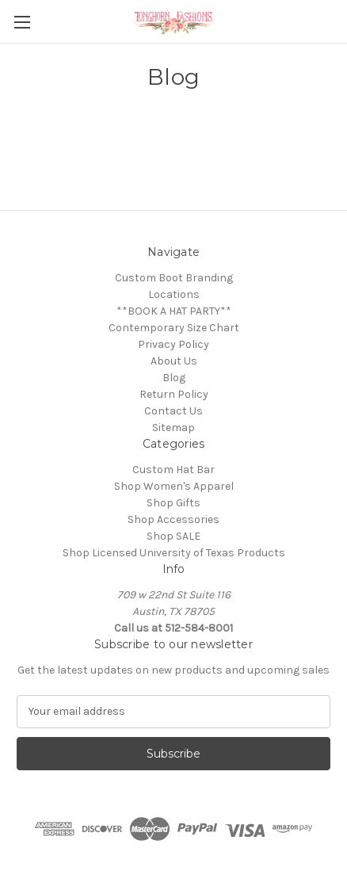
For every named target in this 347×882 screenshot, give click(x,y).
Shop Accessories (173, 519)
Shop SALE (173, 536)
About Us (174, 361)
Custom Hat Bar (173, 469)
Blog (173, 377)
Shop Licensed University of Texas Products (174, 552)
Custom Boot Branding (174, 277)
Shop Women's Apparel (174, 486)
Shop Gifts (173, 503)
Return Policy (173, 394)
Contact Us (173, 411)
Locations (174, 294)
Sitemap (173, 427)
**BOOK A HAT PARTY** (173, 311)
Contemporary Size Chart (174, 327)
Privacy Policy (173, 344)
